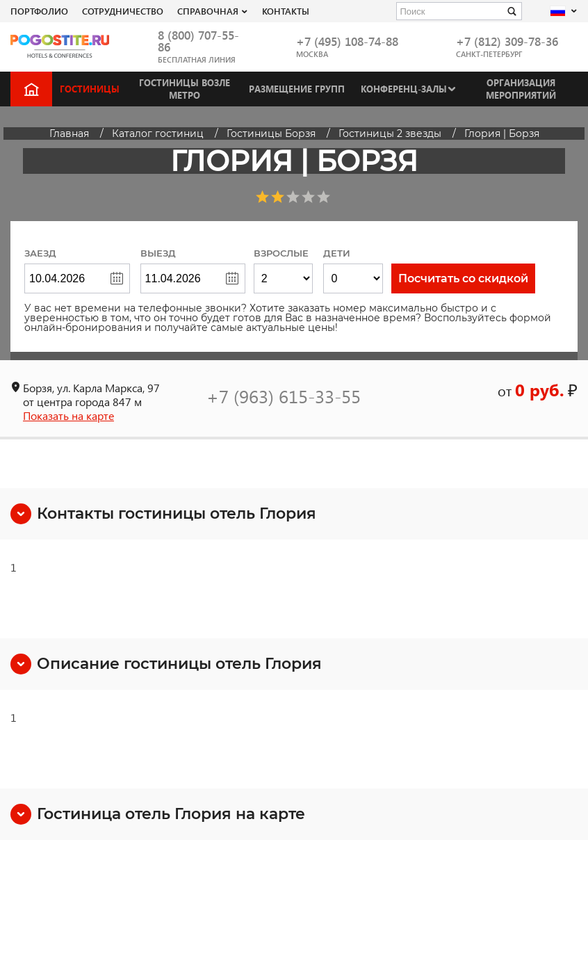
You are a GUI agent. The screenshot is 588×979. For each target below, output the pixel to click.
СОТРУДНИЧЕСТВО (122, 10)
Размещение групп (297, 89)
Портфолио (39, 10)
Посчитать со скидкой (463, 278)
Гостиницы (90, 89)
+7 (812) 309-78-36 (507, 41)
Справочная (207, 10)
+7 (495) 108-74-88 (347, 41)
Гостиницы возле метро (184, 88)
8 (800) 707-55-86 (198, 41)
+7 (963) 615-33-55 (283, 395)
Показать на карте (68, 415)
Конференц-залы (404, 89)
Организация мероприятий (521, 88)
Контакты (285, 10)
